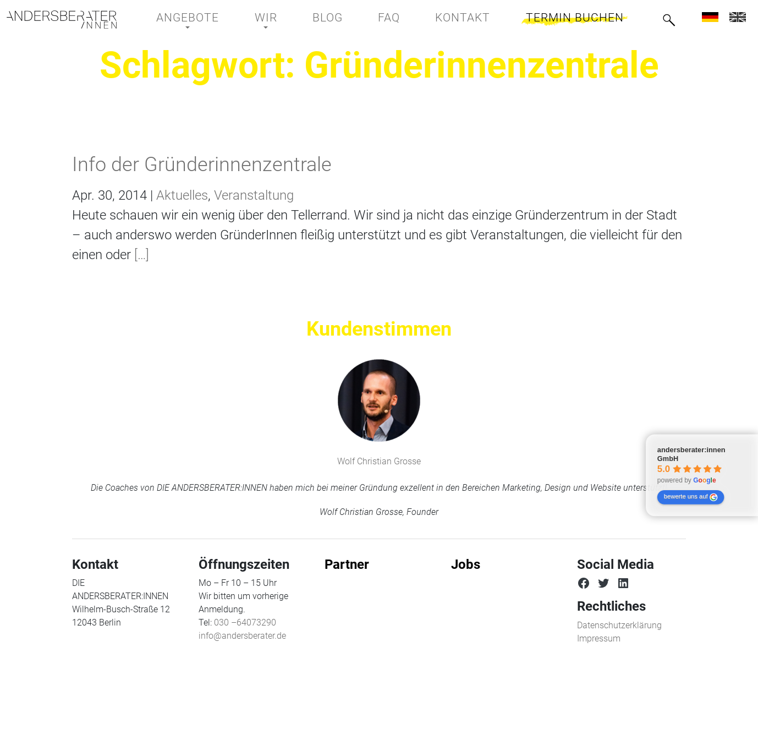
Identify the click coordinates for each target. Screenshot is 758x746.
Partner (347, 564)
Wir (266, 17)
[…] (140, 254)
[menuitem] (710, 16)
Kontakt (462, 17)
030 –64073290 (245, 622)
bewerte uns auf (690, 497)
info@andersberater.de (242, 635)
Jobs (465, 564)
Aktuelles (182, 195)
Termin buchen (575, 17)
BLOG (327, 17)
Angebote (187, 17)
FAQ (389, 17)
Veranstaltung (254, 195)
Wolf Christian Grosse (379, 461)
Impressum (598, 638)
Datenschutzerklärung (619, 625)
